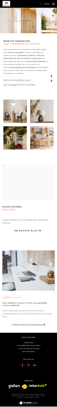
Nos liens (21, 397)
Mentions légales (34, 395)
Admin (43, 395)
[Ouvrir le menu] (49, 4)
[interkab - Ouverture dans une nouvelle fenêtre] (38, 385)
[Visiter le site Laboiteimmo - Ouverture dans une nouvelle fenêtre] (28, 401)
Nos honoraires (15, 395)
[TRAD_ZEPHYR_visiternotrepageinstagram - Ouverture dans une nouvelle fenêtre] (28, 365)
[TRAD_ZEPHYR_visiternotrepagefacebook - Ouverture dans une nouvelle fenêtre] (22, 365)
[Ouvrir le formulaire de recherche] (40, 4)
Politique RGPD (29, 397)
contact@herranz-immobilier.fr (28, 345)
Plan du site (24, 395)
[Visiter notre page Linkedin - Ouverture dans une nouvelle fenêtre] (34, 365)
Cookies (37, 397)
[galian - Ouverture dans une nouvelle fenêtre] (14, 386)
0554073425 (28, 342)
